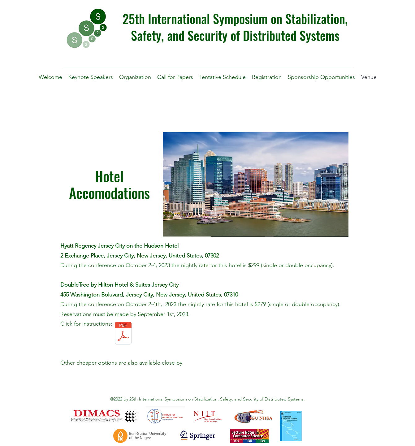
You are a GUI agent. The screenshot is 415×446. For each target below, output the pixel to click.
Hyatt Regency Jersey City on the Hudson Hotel (119, 245)
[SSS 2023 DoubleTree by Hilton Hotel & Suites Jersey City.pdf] (123, 334)
